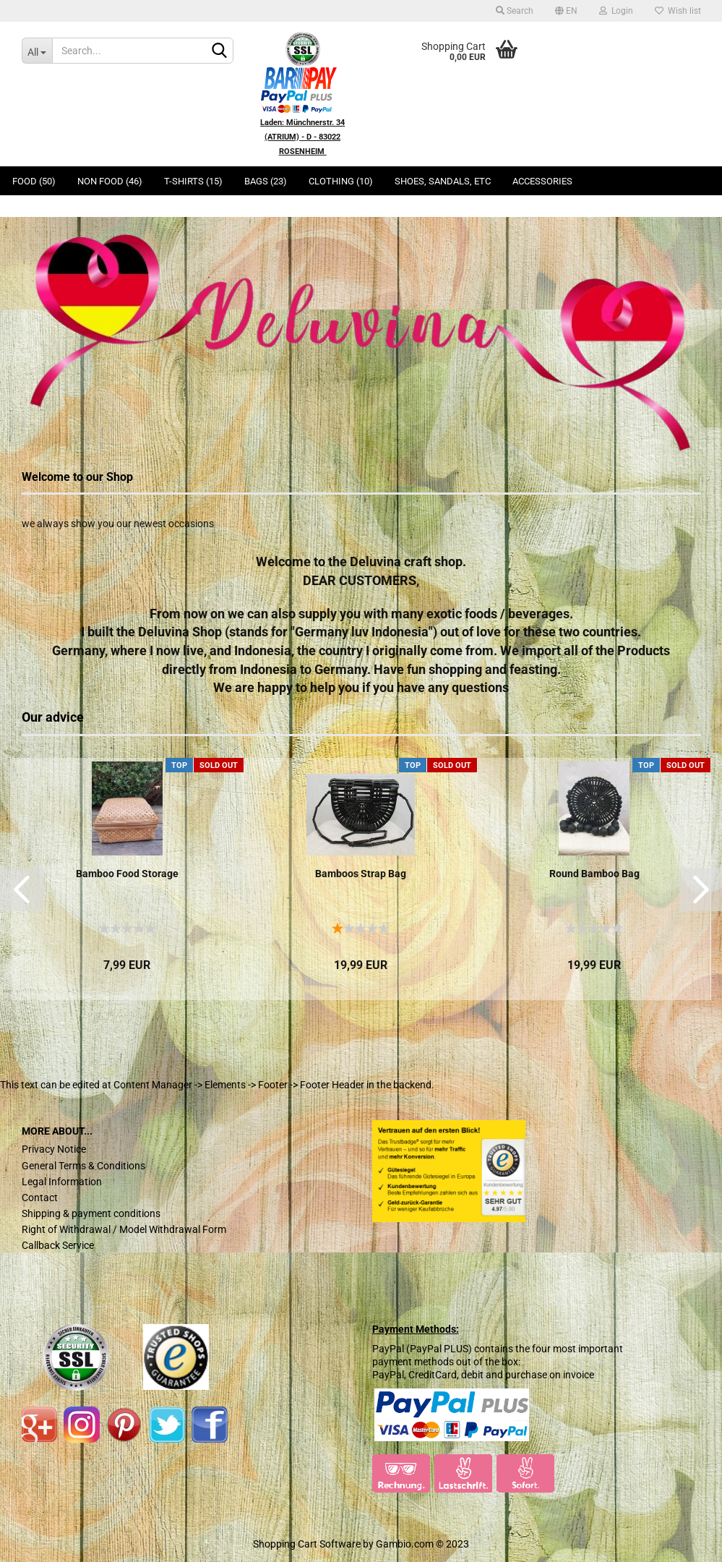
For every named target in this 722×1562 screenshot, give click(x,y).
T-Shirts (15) (193, 181)
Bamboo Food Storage (127, 873)
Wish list (678, 11)
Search (514, 11)
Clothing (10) (341, 181)
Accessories (542, 181)
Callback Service (58, 1245)
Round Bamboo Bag (594, 873)
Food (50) (34, 181)
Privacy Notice (54, 1149)
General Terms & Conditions (83, 1166)
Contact (40, 1197)
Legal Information (62, 1181)
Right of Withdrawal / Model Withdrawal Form (124, 1229)
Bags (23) (265, 181)
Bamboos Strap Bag (360, 873)
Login (616, 11)
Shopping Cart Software (307, 1544)
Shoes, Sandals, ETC (443, 181)
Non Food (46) (109, 181)
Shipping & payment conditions (91, 1213)
